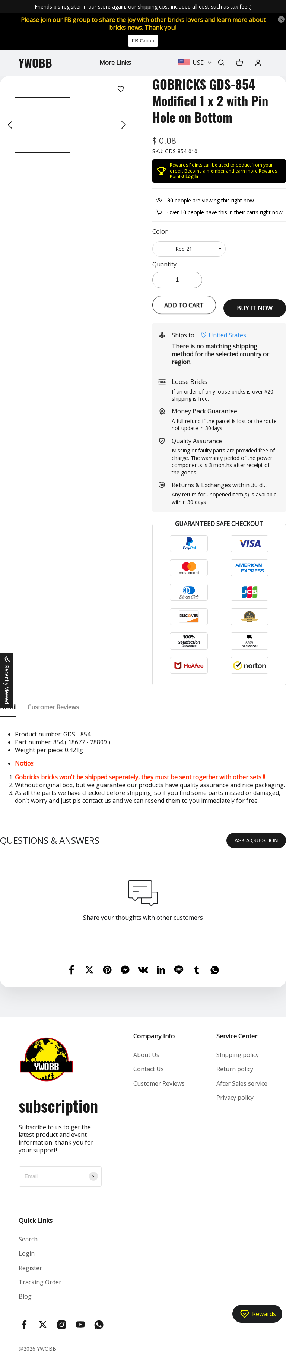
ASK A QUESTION (256, 840)
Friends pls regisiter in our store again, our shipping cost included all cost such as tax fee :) (143, 6)
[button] (10, 117)
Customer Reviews (159, 1083)
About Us (146, 1055)
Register (30, 1268)
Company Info (154, 1036)
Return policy (234, 1069)
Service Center (236, 1036)
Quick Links (36, 1220)
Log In (191, 176)
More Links (115, 63)
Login (27, 1253)
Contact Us (148, 1069)
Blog (25, 1296)
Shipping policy (237, 1055)
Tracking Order (40, 1282)
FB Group (143, 41)
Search (28, 1239)
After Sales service (241, 1083)
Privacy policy (235, 1098)
